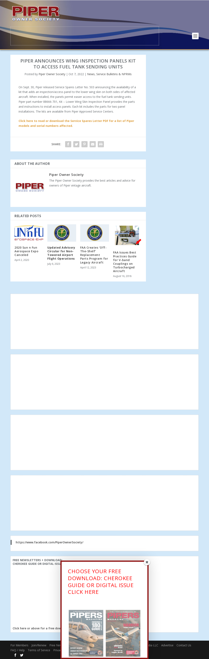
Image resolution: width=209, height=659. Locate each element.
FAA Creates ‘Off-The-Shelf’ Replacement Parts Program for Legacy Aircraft (94, 254)
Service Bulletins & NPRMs (114, 74)
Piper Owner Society (52, 74)
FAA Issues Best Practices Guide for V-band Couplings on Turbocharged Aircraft (125, 261)
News (91, 74)
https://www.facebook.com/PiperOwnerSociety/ (49, 542)
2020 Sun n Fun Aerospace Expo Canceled (26, 250)
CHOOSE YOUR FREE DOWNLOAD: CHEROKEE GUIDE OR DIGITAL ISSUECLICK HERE (100, 583)
